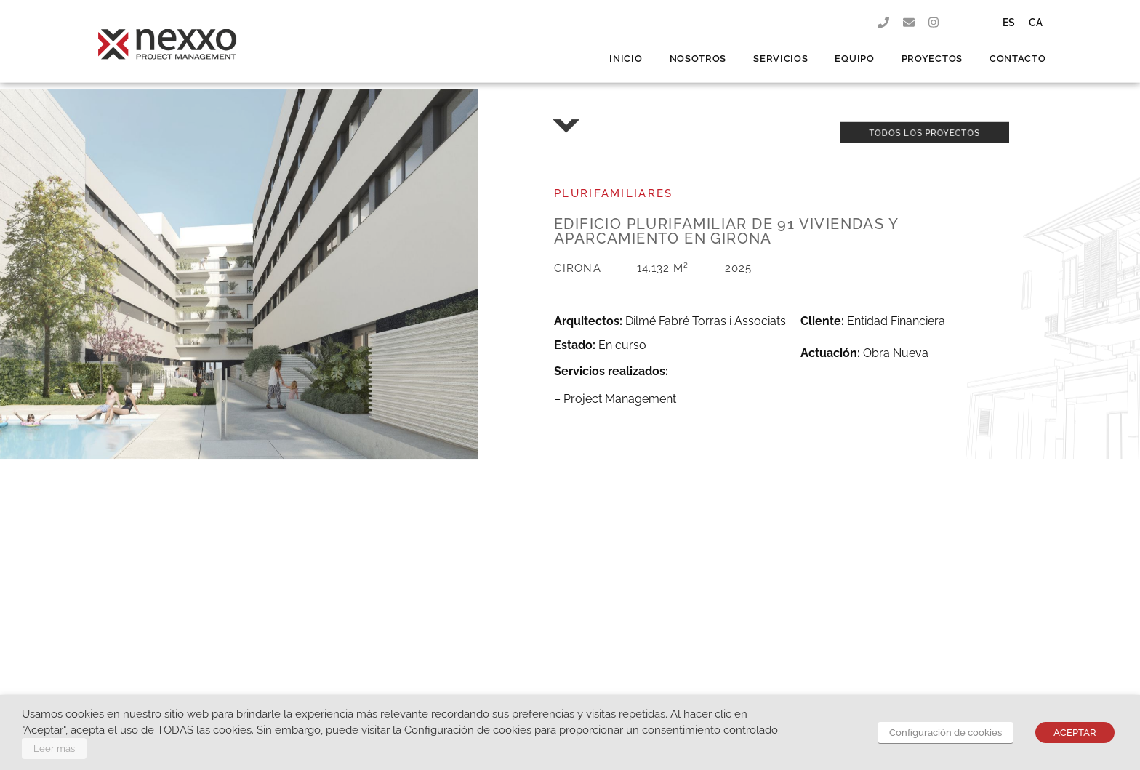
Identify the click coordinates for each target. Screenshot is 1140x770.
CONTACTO (1018, 46)
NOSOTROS (698, 46)
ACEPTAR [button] (1074, 732)
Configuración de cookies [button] (945, 732)
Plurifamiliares (613, 193)
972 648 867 (556, 648)
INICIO (625, 46)
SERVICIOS (780, 46)
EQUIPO (854, 46)
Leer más (54, 748)
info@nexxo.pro (488, 648)
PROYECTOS (932, 46)
